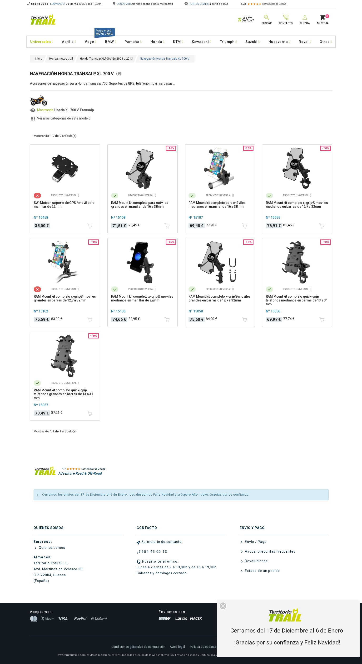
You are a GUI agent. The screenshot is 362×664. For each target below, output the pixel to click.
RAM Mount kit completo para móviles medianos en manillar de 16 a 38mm (217, 204)
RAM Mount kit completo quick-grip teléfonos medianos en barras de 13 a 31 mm (297, 300)
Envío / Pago (255, 542)
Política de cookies (203, 646)
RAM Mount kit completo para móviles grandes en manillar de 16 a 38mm (139, 204)
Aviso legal (177, 646)
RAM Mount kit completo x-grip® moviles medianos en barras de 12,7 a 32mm (297, 204)
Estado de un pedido (262, 571)
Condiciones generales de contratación (138, 646)
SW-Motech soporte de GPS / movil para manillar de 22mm (64, 204)
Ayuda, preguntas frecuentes (269, 551)
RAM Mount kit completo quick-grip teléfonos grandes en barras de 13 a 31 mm (63, 394)
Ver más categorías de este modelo (63, 118)
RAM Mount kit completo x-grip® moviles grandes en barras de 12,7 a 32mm (65, 298)
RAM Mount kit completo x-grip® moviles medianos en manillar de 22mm (142, 298)
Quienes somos (51, 548)
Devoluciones (256, 561)
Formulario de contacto (162, 542)
